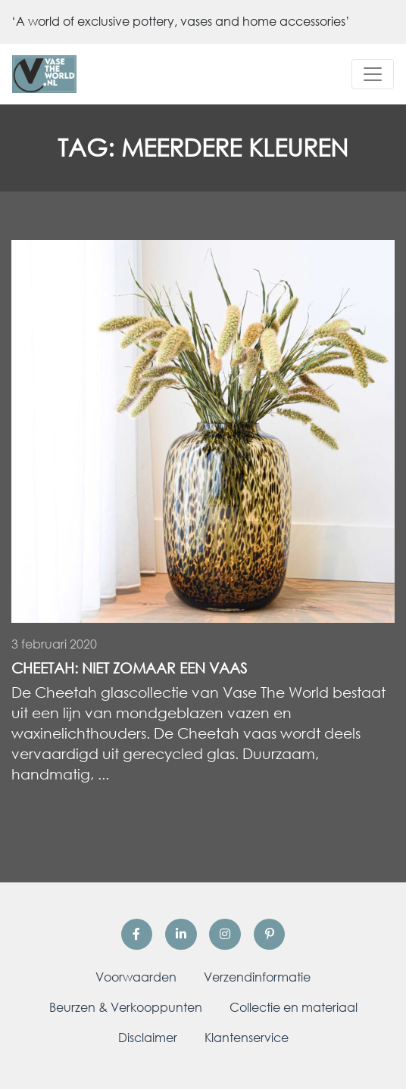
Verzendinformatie (257, 977)
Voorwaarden (135, 977)
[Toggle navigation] (372, 74)
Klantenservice (247, 1037)
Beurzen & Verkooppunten (125, 1007)
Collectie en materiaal (294, 1007)
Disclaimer (147, 1037)
